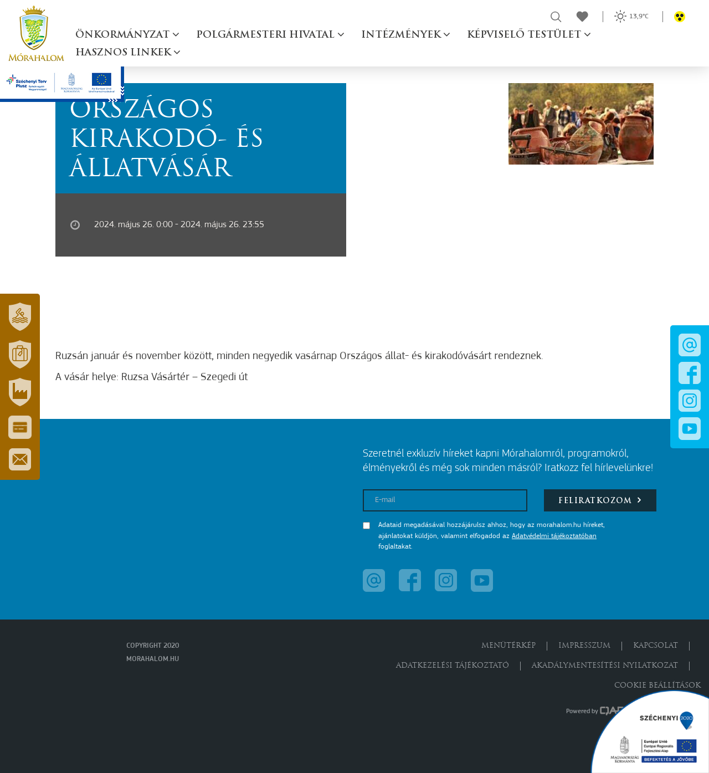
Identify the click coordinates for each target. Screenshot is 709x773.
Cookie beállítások (657, 685)
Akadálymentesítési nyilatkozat (605, 665)
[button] (20, 317)
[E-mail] (445, 500)
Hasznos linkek (124, 53)
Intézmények (402, 35)
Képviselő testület (525, 35)
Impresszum (584, 645)
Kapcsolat (655, 645)
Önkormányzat (123, 35)
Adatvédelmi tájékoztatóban (554, 536)
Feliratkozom (600, 500)
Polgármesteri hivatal (266, 35)
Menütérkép (508, 645)
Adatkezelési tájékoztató (452, 665)
